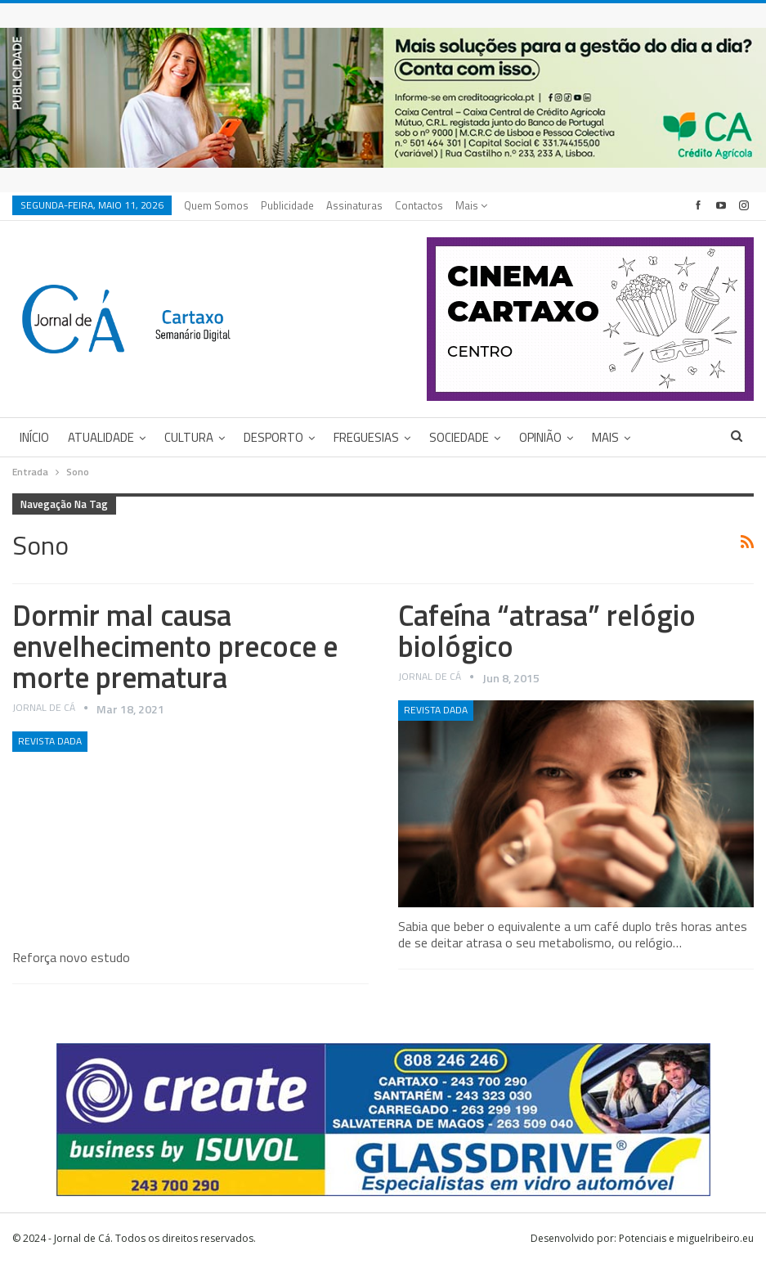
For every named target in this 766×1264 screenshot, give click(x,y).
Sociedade (459, 437)
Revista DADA (50, 741)
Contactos (419, 205)
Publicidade (287, 205)
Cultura (188, 437)
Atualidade (101, 437)
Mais (471, 205)
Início (34, 437)
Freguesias (366, 437)
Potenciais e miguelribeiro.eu (686, 1238)
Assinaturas (354, 205)
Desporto (273, 437)
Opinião (540, 437)
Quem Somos (216, 205)
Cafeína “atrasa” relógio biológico (547, 630)
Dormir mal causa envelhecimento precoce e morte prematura (175, 645)
